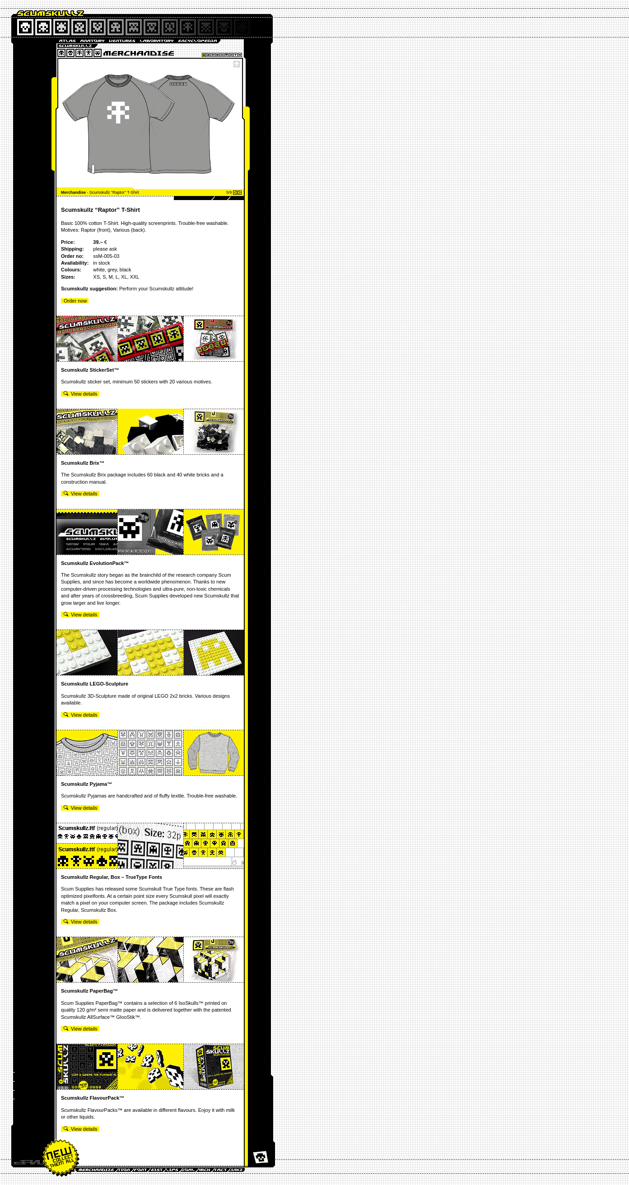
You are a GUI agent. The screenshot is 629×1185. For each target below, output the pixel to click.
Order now (75, 300)
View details (81, 394)
